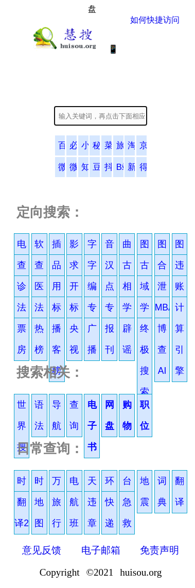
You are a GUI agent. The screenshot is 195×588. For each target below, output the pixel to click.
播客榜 (56, 349)
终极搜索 (144, 360)
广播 (92, 339)
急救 (127, 512)
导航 (56, 415)
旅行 (56, 512)
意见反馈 (41, 550)
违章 (92, 512)
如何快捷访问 (155, 19)
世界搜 (21, 426)
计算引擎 (179, 339)
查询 (74, 415)
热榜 (39, 339)
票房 (21, 339)
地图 (39, 512)
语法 (39, 415)
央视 (74, 339)
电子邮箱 (100, 550)
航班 (74, 512)
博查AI (162, 349)
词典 (162, 491)
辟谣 (127, 339)
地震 (144, 491)
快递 (109, 512)
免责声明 (159, 550)
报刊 (109, 339)
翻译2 (21, 512)
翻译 (179, 491)
